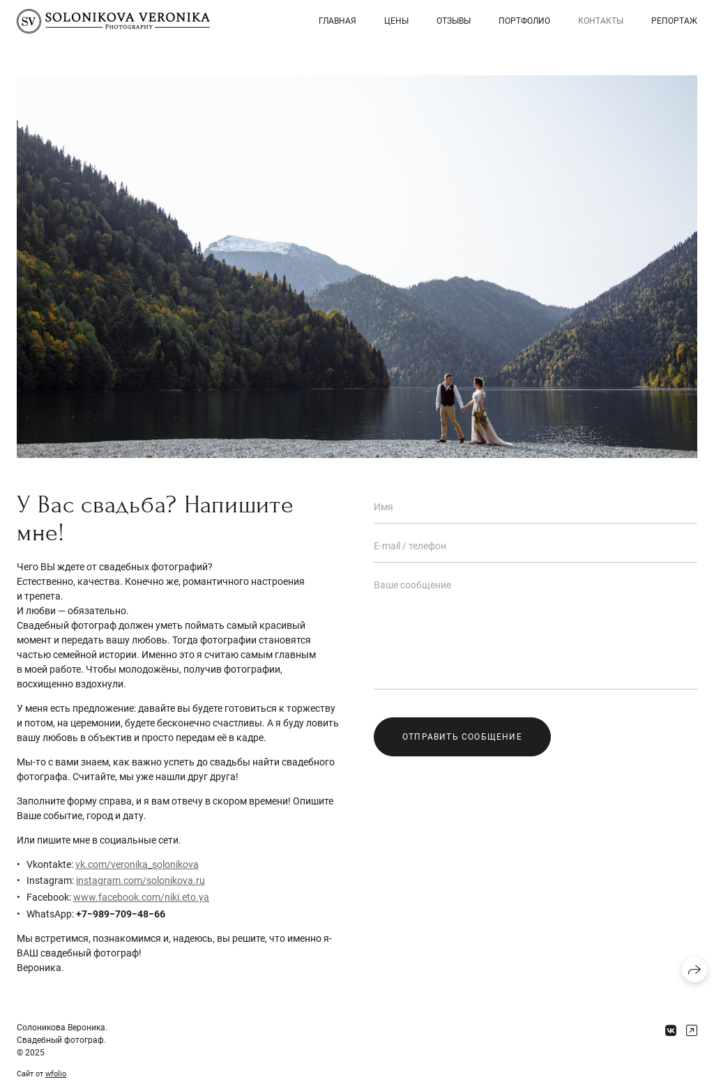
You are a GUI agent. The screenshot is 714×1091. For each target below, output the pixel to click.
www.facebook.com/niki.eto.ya (141, 897)
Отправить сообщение (462, 737)
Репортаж (674, 21)
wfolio (55, 1073)
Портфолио (524, 21)
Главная (337, 21)
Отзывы (453, 21)
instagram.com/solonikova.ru (140, 880)
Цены (396, 21)
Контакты (600, 21)
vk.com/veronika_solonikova (137, 864)
